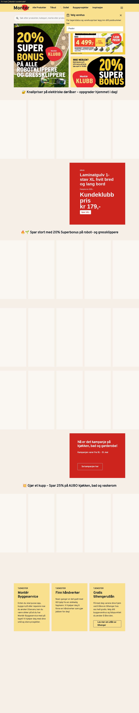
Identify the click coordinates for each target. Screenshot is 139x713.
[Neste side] (11, 130)
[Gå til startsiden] (21, 8)
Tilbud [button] (53, 7)
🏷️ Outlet (64, 7)
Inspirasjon (97, 7)
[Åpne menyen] (121, 7)
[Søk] (16, 18)
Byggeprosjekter (80, 7)
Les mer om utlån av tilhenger (106, 392)
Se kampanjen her (90, 297)
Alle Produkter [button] (39, 7)
